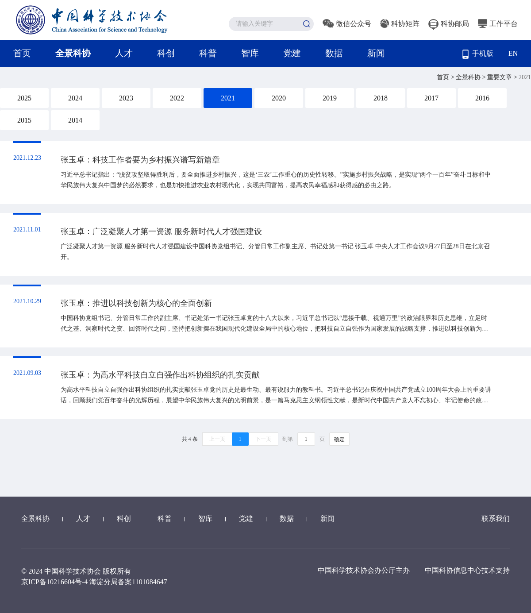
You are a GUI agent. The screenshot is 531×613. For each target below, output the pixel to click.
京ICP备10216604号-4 (54, 582)
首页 (22, 53)
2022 (177, 98)
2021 (228, 98)
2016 (482, 98)
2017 (431, 98)
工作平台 (498, 23)
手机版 (477, 54)
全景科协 (73, 53)
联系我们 (495, 518)
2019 (330, 98)
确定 (339, 439)
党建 (292, 53)
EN (513, 53)
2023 (126, 98)
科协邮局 (448, 23)
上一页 (217, 439)
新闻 (376, 53)
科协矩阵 (399, 23)
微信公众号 (347, 23)
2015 (24, 120)
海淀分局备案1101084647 (128, 582)
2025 (24, 98)
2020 (279, 98)
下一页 (263, 439)
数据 (334, 53)
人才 (124, 53)
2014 (75, 120)
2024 (75, 98)
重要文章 (500, 77)
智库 (250, 53)
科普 (208, 53)
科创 (166, 53)
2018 (380, 98)
